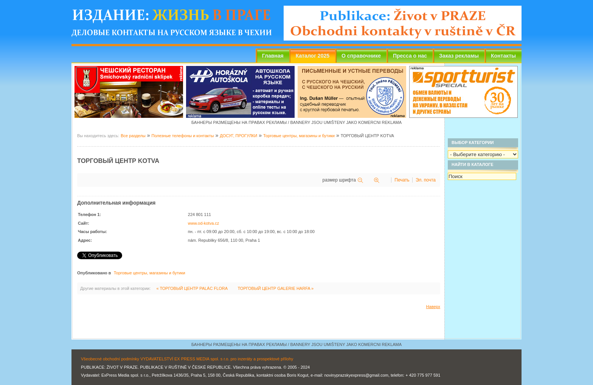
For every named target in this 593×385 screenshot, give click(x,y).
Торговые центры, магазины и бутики (299, 135)
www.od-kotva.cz (203, 223)
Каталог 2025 (312, 56)
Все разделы (133, 135)
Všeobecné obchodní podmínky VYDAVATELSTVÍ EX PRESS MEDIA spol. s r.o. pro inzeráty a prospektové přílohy (187, 359)
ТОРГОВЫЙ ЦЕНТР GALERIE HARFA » (276, 288)
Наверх (433, 306)
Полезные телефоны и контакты (182, 135)
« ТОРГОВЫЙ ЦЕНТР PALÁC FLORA (192, 288)
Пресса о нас (410, 56)
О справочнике (361, 56)
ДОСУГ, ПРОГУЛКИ (238, 135)
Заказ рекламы (459, 56)
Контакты (503, 56)
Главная (273, 56)
